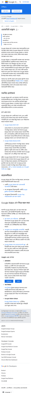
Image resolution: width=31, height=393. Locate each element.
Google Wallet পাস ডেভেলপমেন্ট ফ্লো (15, 244)
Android (3, 370)
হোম (2, 26)
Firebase (3, 375)
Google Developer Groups (7, 328)
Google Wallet (14, 26)
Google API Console (6, 344)
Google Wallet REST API (12, 125)
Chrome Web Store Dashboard (9, 360)
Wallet (13, 2)
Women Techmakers (6, 336)
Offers (3, 7)
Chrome (3, 373)
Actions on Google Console (8, 354)
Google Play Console (6, 349)
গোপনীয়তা (9, 388)
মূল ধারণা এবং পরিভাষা (11, 219)
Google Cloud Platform (7, 378)
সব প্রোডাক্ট (4, 381)
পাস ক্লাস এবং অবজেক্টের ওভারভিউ (14, 229)
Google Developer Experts (8, 331)
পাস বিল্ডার (8, 287)
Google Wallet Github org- (12, 301)
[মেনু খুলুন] (2, 2)
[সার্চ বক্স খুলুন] (20, 2)
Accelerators (4, 334)
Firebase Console (5, 352)
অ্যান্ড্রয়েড (9, 281)
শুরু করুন (5, 11)
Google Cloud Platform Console (9, 346)
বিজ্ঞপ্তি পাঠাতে (19, 81)
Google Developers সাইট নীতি (12, 316)
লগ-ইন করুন (26, 2)
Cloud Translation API (11, 18)
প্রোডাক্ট (7, 26)
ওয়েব (18, 281)
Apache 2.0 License (10, 314)
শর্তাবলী (3, 388)
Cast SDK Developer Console (8, 357)
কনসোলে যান (17, 11)
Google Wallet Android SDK (12, 141)
